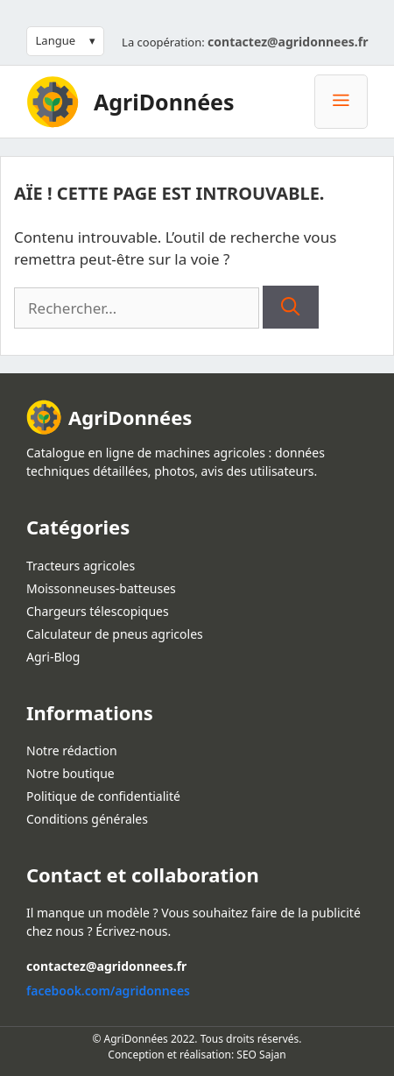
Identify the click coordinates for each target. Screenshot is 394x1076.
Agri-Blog (53, 656)
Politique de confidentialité (103, 796)
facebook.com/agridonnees (108, 990)
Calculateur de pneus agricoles (114, 634)
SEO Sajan (260, 1054)
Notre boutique (70, 773)
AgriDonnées (164, 102)
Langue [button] (56, 40)
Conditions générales (87, 819)
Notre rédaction (71, 750)
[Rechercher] (290, 307)
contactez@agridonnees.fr (288, 41)
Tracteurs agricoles (80, 565)
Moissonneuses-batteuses (101, 588)
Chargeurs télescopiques (97, 611)
